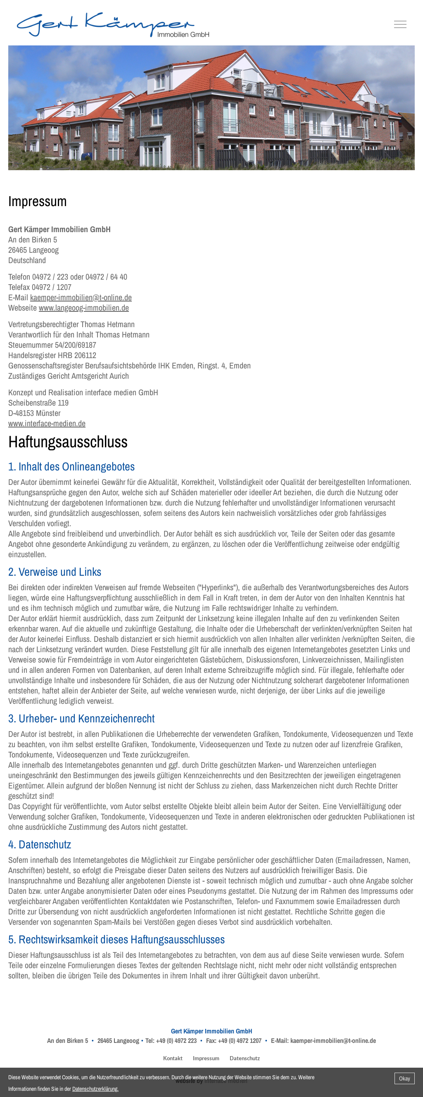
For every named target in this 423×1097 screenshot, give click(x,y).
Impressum (206, 1058)
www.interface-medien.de (47, 423)
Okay (404, 1078)
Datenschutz (245, 1058)
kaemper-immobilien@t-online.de (81, 297)
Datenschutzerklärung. (95, 1088)
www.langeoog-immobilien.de (84, 307)
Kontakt (173, 1058)
